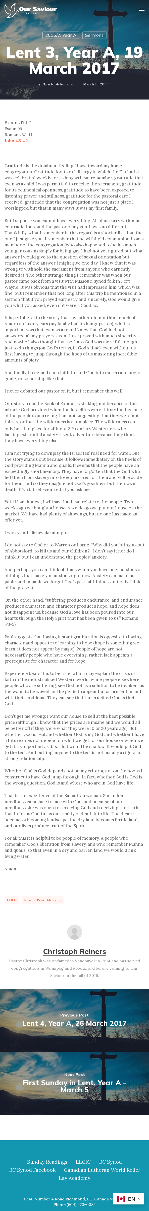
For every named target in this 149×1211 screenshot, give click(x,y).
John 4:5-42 (16, 141)
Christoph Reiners (57, 84)
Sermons (94, 35)
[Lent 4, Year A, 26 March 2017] (74, 1020)
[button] (141, 10)
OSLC (12, 900)
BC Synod (110, 1162)
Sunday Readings (47, 1162)
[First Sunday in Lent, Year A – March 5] (74, 1083)
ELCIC (83, 1162)
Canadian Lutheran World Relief (102, 1170)
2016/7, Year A (60, 35)
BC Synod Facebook (32, 1170)
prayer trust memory (42, 900)
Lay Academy (74, 1178)
